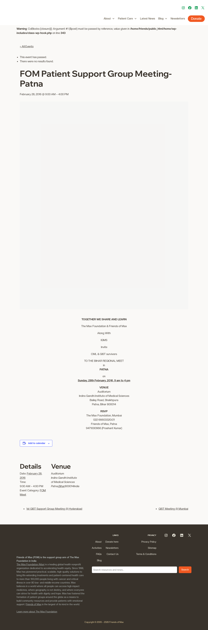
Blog (162, 18)
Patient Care (127, 18)
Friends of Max (33, 604)
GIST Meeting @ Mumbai (173, 508)
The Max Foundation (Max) (31, 564)
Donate (196, 19)
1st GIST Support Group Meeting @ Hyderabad (54, 508)
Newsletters (178, 18)
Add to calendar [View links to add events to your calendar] (36, 443)
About (109, 18)
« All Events (26, 46)
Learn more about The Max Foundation (37, 611)
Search (95, 564)
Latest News (147, 18)
